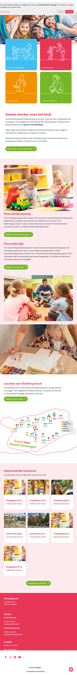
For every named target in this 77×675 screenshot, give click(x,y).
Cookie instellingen (34, 667)
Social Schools (40, 671)
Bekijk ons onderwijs (16, 267)
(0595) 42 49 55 (9, 622)
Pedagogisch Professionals (19, 501)
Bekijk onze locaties (16, 399)
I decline (60, 12)
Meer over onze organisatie (21, 149)
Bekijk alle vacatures (38, 583)
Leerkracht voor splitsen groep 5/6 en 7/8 (49, 534)
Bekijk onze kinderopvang (18, 234)
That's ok (69, 12)
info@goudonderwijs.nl (11, 624)
